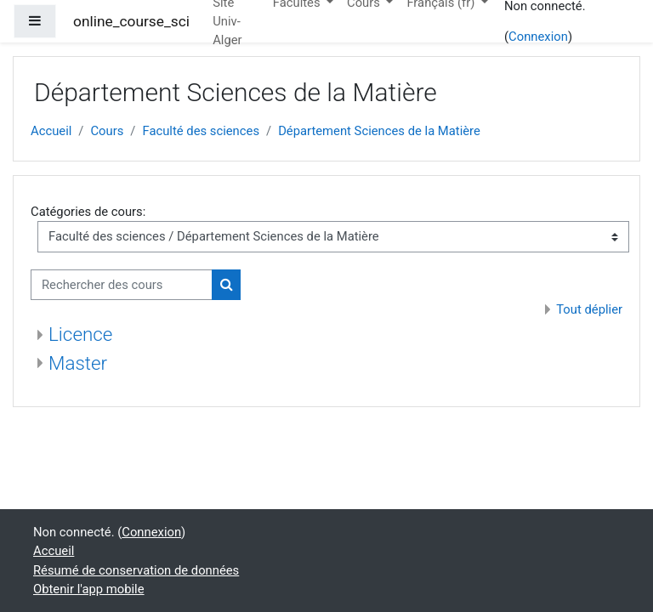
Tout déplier (589, 309)
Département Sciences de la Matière (379, 131)
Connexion (538, 36)
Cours (106, 131)
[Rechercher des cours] (122, 284)
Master (77, 363)
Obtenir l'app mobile (89, 589)
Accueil (51, 131)
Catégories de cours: (88, 211)
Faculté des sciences (200, 131)
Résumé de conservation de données (136, 570)
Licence (80, 334)
